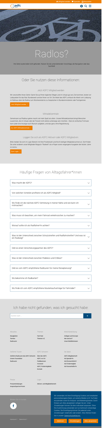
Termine (12, 338)
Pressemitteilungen (16, 384)
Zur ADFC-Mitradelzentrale (20, 128)
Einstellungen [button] (75, 421)
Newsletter (86, 2)
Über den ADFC (42, 356)
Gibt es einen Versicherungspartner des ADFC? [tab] (32, 248)
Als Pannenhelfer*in (70, 366)
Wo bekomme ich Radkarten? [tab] (25, 278)
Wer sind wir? (68, 338)
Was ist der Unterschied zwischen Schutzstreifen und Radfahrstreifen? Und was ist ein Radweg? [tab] (48, 236)
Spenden (76, 2)
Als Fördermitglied (70, 364)
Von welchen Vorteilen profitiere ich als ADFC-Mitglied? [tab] (36, 193)
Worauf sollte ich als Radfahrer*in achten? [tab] (31, 225)
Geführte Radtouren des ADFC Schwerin (22, 356)
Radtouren (13, 341)
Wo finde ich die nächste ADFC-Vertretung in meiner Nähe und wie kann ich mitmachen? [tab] (45, 204)
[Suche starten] (87, 315)
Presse (12, 380)
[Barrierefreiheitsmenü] (81, 6)
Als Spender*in (68, 358)
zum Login (15, 151)
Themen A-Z (41, 338)
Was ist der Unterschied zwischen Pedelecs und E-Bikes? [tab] (37, 258)
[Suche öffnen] (86, 6)
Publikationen (41, 361)
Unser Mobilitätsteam (71, 341)
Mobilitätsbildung (70, 332)
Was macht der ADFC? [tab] (22, 183)
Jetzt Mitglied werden (18, 104)
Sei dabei (67, 352)
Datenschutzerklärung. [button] (72, 416)
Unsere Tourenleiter (16, 358)
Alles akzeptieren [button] (91, 421)
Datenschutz (23, 419)
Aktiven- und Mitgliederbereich (46, 384)
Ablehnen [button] (60, 421)
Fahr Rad (40, 336)
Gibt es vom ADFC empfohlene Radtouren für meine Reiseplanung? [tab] (42, 268)
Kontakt (39, 369)
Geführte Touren (16, 352)
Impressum (14, 419)
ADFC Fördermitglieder (44, 366)
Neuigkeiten (14, 336)
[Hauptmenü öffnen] (90, 6)
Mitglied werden (63, 2)
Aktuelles (13, 332)
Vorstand (40, 364)
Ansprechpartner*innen (17, 386)
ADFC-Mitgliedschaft (70, 356)
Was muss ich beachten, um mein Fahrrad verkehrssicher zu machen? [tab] (43, 215)
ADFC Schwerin (42, 352)
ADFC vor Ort (41, 358)
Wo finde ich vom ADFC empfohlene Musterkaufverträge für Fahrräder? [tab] (43, 288)
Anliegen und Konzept (71, 336)
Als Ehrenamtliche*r (70, 361)
